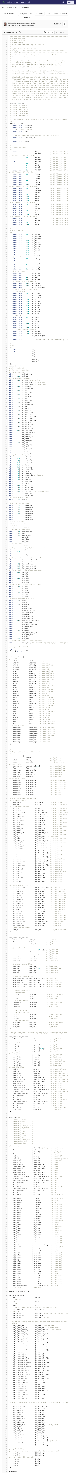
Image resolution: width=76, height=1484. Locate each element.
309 (5, 659)
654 (5, 1356)
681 (5, 1410)
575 (5, 1196)
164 (5, 366)
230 (5, 499)
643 (5, 1333)
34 (5, 103)
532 (5, 1109)
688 (5, 1424)
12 (5, 59)
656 (5, 1360)
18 (5, 71)
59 (5, 154)
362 (5, 766)
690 (5, 1428)
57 (5, 149)
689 (5, 1426)
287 (5, 614)
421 (5, 885)
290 (5, 620)
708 (5, 1465)
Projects (9, 2)
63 (5, 162)
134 (5, 305)
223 (5, 485)
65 (5, 166)
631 (5, 1309)
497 (5, 1038)
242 (5, 523)
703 (5, 1455)
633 (5, 1313)
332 (5, 705)
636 (5, 1319)
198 (5, 434)
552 (5, 1150)
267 (5, 574)
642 (5, 1331)
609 (5, 1265)
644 (5, 1336)
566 (5, 1178)
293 (5, 626)
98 (5, 232)
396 (5, 834)
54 (5, 143)
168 (5, 374)
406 (5, 855)
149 (5, 335)
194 (5, 426)
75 (5, 186)
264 (5, 568)
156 (5, 350)
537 (5, 1119)
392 (5, 826)
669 (5, 1386)
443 (5, 929)
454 (5, 952)
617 (5, 1281)
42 (5, 119)
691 (5, 1430)
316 (5, 673)
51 (5, 137)
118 (5, 273)
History (55, 14)
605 (5, 1257)
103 (5, 242)
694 (5, 1437)
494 (5, 1032)
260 (5, 560)
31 (5, 97)
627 (5, 1301)
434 (5, 911)
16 (5, 67)
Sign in (70, 2)
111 (5, 259)
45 (5, 125)
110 (5, 257)
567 (5, 1180)
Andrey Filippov (13, 25)
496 (5, 1036)
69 (5, 174)
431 (5, 905)
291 (5, 622)
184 (5, 406)
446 (5, 935)
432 (5, 907)
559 (5, 1164)
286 (5, 612)
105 (5, 246)
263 (5, 566)
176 (5, 390)
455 (5, 954)
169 (5, 376)
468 (5, 980)
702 (5, 1453)
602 (5, 1251)
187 (5, 412)
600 (5, 1247)
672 (5, 1392)
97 (5, 230)
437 (5, 917)
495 (5, 1034)
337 (5, 715)
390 (5, 822)
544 (5, 1133)
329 (5, 699)
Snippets (22, 2)
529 (5, 1103)
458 (5, 960)
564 (5, 1174)
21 (5, 77)
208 (5, 455)
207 (5, 453)
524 (5, 1093)
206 (5, 451)
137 (5, 311)
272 (5, 584)
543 (5, 1131)
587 (5, 1220)
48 (5, 131)
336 (5, 713)
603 (5, 1253)
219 (5, 477)
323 (5, 687)
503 (5, 1051)
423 (5, 889)
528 (5, 1101)
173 (5, 384)
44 (5, 123)
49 (5, 133)
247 (5, 533)
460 (5, 964)
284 (5, 608)
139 (5, 315)
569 (5, 1184)
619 (5, 1285)
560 (5, 1166)
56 (5, 147)
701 (5, 1451)
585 (5, 1216)
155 (5, 347)
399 (5, 840)
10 (5, 55)
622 (5, 1291)
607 (5, 1261)
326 (5, 693)
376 (5, 794)
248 (5, 535)
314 (5, 669)
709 (5, 1467)
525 (5, 1095)
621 (5, 1289)
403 (5, 849)
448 (5, 939)
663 (5, 1374)
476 (5, 996)
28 (5, 91)
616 (5, 1279)
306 (5, 653)
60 (5, 156)
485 (5, 1014)
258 (5, 556)
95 (5, 226)
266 (5, 572)
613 (5, 1273)
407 (5, 857)
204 (5, 446)
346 (5, 733)
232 (5, 503)
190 (5, 418)
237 (5, 513)
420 (5, 883)
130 (5, 297)
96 (5, 228)
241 (5, 521)
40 (5, 115)
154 (5, 345)
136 (5, 309)
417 (5, 877)
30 (5, 95)
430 (5, 903)
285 (5, 610)
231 (5, 501)
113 (5, 263)
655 (5, 1358)
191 (5, 420)
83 (5, 202)
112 (5, 261)
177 (5, 392)
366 (5, 774)
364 (5, 770)
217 (5, 473)
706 (5, 1461)
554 (5, 1154)
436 (5, 915)
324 (5, 689)
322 (5, 685)
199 (5, 436)
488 (5, 1020)
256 (5, 552)
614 (5, 1275)
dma (31, 14)
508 (5, 1061)
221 (5, 481)
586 (5, 1218)
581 (5, 1208)
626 (5, 1299)
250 (5, 539)
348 (5, 737)
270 (5, 580)
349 (5, 739)
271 (5, 582)
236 (5, 511)
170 (5, 378)
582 (5, 1210)
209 (5, 457)
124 (5, 285)
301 (5, 642)
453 (5, 950)
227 (5, 493)
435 (5, 913)
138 (5, 313)
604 (5, 1255)
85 (5, 206)
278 (5, 596)
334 (5, 709)
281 (5, 602)
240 (5, 519)
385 (5, 812)
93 (5, 222)
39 (5, 113)
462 (5, 968)
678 (5, 1404)
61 (5, 158)
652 (5, 1352)
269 (5, 578)
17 (5, 69)
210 (5, 459)
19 (5, 73)
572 (5, 1190)
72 (5, 180)
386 (5, 814)
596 (5, 1239)
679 (5, 1406)
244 (5, 527)
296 (5, 632)
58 (5, 151)
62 (5, 160)
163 (5, 364)
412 (5, 867)
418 (5, 879)
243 (5, 525)
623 (5, 1293)
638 (5, 1323)
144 (5, 325)
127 (5, 291)
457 (5, 958)
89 (5, 214)
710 (5, 1469)
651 (5, 1350)
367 (5, 776)
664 (5, 1376)
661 (5, 1370)
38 (5, 111)
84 (5, 204)
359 (5, 760)
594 (5, 1234)
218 (5, 475)
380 (5, 802)
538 (5, 1121)
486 (5, 1016)
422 (5, 887)
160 (5, 358)
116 (5, 269)
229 (5, 497)
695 (5, 1439)
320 (5, 681)
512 (5, 1069)
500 (5, 1045)
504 (5, 1053)
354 (5, 750)
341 (5, 723)
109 (5, 255)
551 (5, 1148)
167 (5, 372)
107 (5, 250)
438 (5, 919)
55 (5, 145)
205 (5, 449)
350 (5, 741)
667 (5, 1382)
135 (5, 307)
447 (5, 937)
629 (5, 1305)
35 (5, 105)
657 (5, 1362)
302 (5, 644)
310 (5, 661)
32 (5, 99)
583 (5, 1212)
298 (5, 636)
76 (5, 188)
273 (5, 586)
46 (5, 127)
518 (5, 1081)
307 (5, 655)
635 (5, 1317)
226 (5, 491)
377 (5, 796)
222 (5, 483)
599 (5, 1245)
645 (5, 1338)
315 (5, 671)
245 (5, 529)
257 (5, 554)
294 (5, 628)
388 (5, 818)
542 (5, 1129)
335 (5, 711)
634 (5, 1315)
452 (5, 948)
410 (5, 863)
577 (5, 1200)
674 (5, 1396)
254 (5, 548)
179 (5, 396)
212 (5, 463)
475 (5, 994)
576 (5, 1198)
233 (5, 505)
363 (5, 768)
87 (5, 210)
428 (5, 899)
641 (5, 1329)
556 (5, 1158)
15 (5, 65)
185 (5, 408)
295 (5, 630)
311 (5, 663)
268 (5, 576)
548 (5, 1142)
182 (5, 402)
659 (5, 1366)
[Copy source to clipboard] (44, 32)
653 (5, 1354)
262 (5, 564)
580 (5, 1206)
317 (5, 675)
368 (5, 778)
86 (5, 208)
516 (5, 1077)
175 (5, 388)
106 (5, 248)
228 (5, 495)
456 (5, 956)
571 (5, 1188)
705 (5, 1459)
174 (5, 386)
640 (5, 1327)
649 (5, 1346)
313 (5, 667)
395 (5, 832)
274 (5, 588)
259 (5, 558)
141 (5, 319)
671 (5, 1390)
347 (5, 735)
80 (5, 196)
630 (5, 1307)
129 (5, 295)
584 (5, 1214)
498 (5, 1041)
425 (5, 893)
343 (5, 727)
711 (5, 1471)
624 (5, 1295)
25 (5, 85)
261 (5, 562)
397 (5, 836)
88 (5, 212)
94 (5, 224)
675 (5, 1398)
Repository (25, 7)
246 (5, 531)
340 (5, 721)
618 (5, 1283)
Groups (16, 2)
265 (5, 570)
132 (5, 301)
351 (5, 743)
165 (5, 368)
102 (5, 240)
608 (5, 1263)
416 (5, 875)
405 (5, 853)
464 (5, 972)
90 (5, 216)
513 (5, 1071)
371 (5, 784)
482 (5, 1008)
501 (5, 1047)
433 (5, 909)
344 (5, 729)
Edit (56, 32)
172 (5, 382)
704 (5, 1457)
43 (5, 121)
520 (5, 1085)
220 (5, 479)
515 (5, 1075)
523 (5, 1091)
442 (5, 927)
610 (5, 1267)
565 (5, 1176)
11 (5, 57)
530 (5, 1105)
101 (5, 238)
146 (5, 329)
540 (5, 1125)
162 (5, 362)
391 (5, 824)
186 (5, 410)
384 (5, 810)
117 (5, 271)
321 (5, 683)
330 (5, 701)
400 (5, 843)
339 (5, 719)
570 (5, 1186)
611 (5, 1269)
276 (5, 592)
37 (5, 109)
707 (5, 1463)
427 (5, 897)
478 (5, 1000)
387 (5, 816)
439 (5, 921)
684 (5, 1416)
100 (5, 236)
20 (5, 75)
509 (5, 1063)
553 (5, 1152)
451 (5, 946)
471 (5, 986)
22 (5, 79)
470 (5, 984)
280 (5, 600)
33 (5, 101)
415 (5, 873)
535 (5, 1115)
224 (5, 487)
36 (5, 107)
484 (5, 1012)
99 (5, 234)
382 (5, 806)
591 (5, 1228)
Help (29, 2)
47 (5, 129)
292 (5, 624)
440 (5, 923)
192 (5, 422)
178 (5, 394)
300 (5, 640)
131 (5, 299)
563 (5, 1172)
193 (5, 424)
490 (5, 1024)
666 (5, 1380)
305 (5, 651)
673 (5, 1394)
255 (5, 550)
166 (5, 370)
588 (5, 1222)
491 (5, 1026)
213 (5, 465)
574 (5, 1194)
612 (5, 1271)
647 (5, 1342)
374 (5, 790)
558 (5, 1162)
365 (5, 772)
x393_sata (23, 14)
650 (5, 1348)
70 (5, 176)
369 (5, 780)
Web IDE (62, 32)
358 (5, 758)
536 (5, 1117)
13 (5, 61)
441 (5, 925)
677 (5, 1402)
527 (5, 1099)
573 (5, 1192)
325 (5, 691)
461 (5, 966)
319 (5, 679)
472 (5, 988)
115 (5, 267)
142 (5, 321)
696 (5, 1441)
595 (5, 1236)
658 (5, 1364)
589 (5, 1224)
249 (5, 537)
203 (5, 444)
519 (5, 1083)
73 (5, 182)
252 (5, 543)
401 (5, 845)
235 (5, 509)
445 (5, 933)
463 (5, 970)
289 (5, 618)
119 (5, 275)
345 (5, 731)
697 (5, 1443)
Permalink (63, 14)
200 (5, 438)
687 (5, 1422)
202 (5, 442)
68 (5, 172)
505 (5, 1055)
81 (5, 198)
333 (5, 707)
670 (5, 1388)
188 (5, 414)
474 (5, 992)
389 (5, 820)
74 (5, 184)
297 (5, 634)
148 (5, 333)
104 (5, 244)
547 (5, 1140)
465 (5, 974)
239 (5, 517)
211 (5, 461)
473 (5, 990)
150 (5, 337)
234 (5, 507)
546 (5, 1137)
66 (5, 168)
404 (5, 851)
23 (5, 81)
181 (5, 400)
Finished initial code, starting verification (21, 23)
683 (5, 1414)
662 (5, 1372)
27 (5, 89)
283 (5, 606)
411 (5, 865)
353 (5, 748)
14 (5, 63)
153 (5, 343)
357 (5, 756)
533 (5, 1111)
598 (5, 1243)
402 (5, 847)
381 (5, 804)
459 (5, 962)
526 (5, 1097)
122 (5, 281)
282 (5, 604)
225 (5, 489)
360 (5, 762)
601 (5, 1249)
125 (5, 287)
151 (5, 339)
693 (5, 1435)
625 (5, 1297)
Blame (49, 14)
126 (5, 289)
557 (5, 1160)
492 (5, 1028)
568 (5, 1182)
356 (5, 754)
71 (5, 178)
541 (5, 1127)
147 (5, 331)
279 (5, 598)
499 (5, 1043)
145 (5, 327)
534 (5, 1113)
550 (5, 1146)
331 (5, 703)
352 (5, 746)
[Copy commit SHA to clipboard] (64, 24)
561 (5, 1168)
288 (5, 616)
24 (5, 83)
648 (5, 1344)
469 (5, 982)
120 (5, 277)
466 (5, 976)
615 (5, 1277)
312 (5, 665)
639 (5, 1325)
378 (5, 798)
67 (5, 170)
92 (5, 220)
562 (5, 1170)
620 (5, 1287)
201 (5, 440)
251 (5, 541)
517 (5, 1079)
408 (5, 859)
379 (5, 800)
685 (5, 1418)
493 (5, 1030)
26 (5, 87)
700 (5, 1449)
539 (5, 1123)
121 (5, 279)
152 (5, 341)
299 (5, 638)
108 (5, 253)
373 (5, 788)
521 (5, 1087)
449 (5, 942)
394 (5, 830)
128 (5, 293)
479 (5, 1002)
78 (5, 192)
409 (5, 861)
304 (5, 649)
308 (5, 657)
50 (5, 135)
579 (5, 1204)
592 (5, 1230)
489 (5, 1022)
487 (5, 1018)
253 (5, 545)
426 (5, 895)
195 (5, 428)
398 (5, 838)
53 (5, 141)
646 (5, 1340)
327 (5, 695)
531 (5, 1107)
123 (5, 283)
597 (5, 1241)
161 (5, 360)
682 (5, 1412)
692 (5, 1432)
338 (5, 717)
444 (5, 931)
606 (5, 1259)
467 (5, 978)
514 (5, 1073)
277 (5, 594)
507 (5, 1059)
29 (5, 93)
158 (5, 354)
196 (5, 430)
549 (5, 1144)
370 (5, 782)
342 (5, 725)
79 (5, 194)
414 (5, 871)
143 (5, 323)
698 (5, 1445)
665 (5, 1378)
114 (5, 265)
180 (5, 398)
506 (5, 1057)
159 (5, 356)
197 (5, 432)
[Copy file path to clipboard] (20, 32)
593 (5, 1232)
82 (5, 200)
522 (5, 1089)
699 (5, 1447)
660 (5, 1368)
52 (5, 139)
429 (5, 901)
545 (5, 1135)
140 (5, 317)
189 (5, 416)
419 (5, 881)
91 (5, 218)
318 (5, 677)
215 (5, 469)
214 (5, 467)
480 (5, 1004)
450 (5, 944)
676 (5, 1400)
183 (5, 404)
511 (5, 1067)
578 (5, 1202)
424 (5, 891)
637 (5, 1321)
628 (5, 1303)
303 (5, 647)
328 (5, 697)
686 (5, 1420)
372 (5, 786)
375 (5, 792)
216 (5, 471)
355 (5, 752)
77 (5, 190)
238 (5, 515)
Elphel (9, 7)
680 (5, 1408)
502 (5, 1049)
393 (5, 828)
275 (5, 590)
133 (5, 303)
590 (5, 1226)
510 (5, 1065)
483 (5, 1010)
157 (5, 352)
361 (5, 764)
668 (5, 1384)
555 (5, 1156)
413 (5, 869)
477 (5, 998)
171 (5, 380)
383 (5, 808)
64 (5, 164)
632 (5, 1311)
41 (5, 117)
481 (5, 1006)
